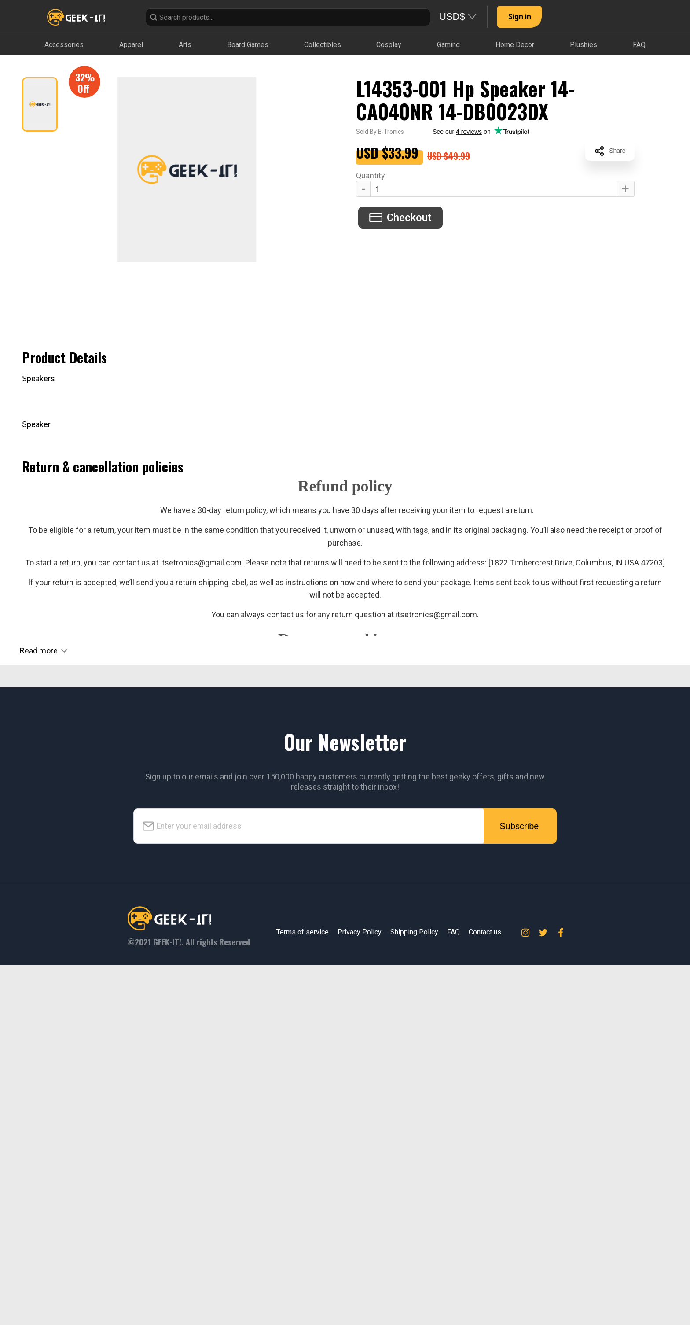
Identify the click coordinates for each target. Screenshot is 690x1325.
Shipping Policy (414, 1292)
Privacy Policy (360, 1292)
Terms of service (302, 1292)
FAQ (453, 1292)
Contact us (485, 1292)
